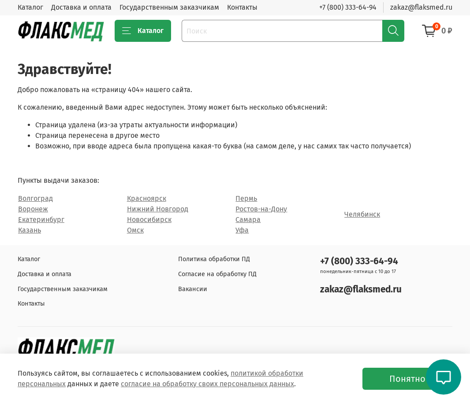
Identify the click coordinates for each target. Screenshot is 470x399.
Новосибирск (149, 219)
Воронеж (33, 209)
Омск (135, 230)
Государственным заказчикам (169, 7)
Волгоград (35, 198)
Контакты (242, 7)
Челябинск (362, 214)
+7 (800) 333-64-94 (348, 7)
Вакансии (192, 289)
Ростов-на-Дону (261, 209)
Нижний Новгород (157, 209)
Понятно (407, 378)
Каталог (30, 7)
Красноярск (146, 198)
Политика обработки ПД (214, 259)
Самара (248, 219)
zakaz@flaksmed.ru (421, 7)
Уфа (242, 230)
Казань (29, 230)
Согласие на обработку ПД (217, 274)
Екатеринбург (41, 219)
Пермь (246, 198)
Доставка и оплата (81, 7)
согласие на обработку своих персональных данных (207, 384)
